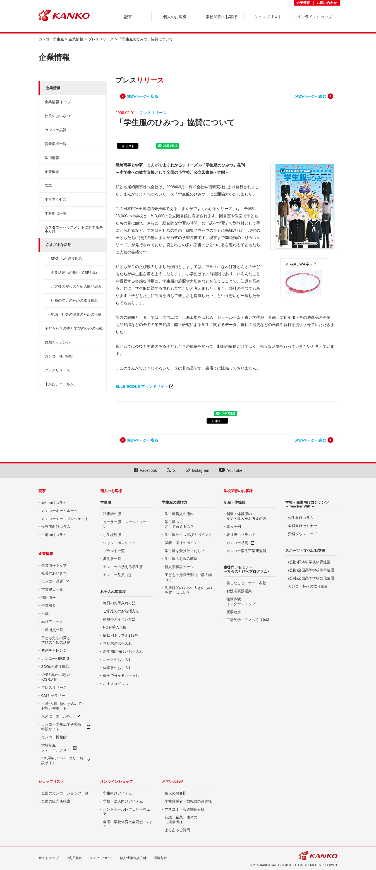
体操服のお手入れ (117, 668)
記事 (42, 491)
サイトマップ (49, 858)
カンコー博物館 (54, 737)
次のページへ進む (310, 96)
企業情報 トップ (58, 102)
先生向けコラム (54, 503)
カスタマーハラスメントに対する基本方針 (74, 229)
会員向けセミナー (302, 526)
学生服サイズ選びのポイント (188, 535)
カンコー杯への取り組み (308, 586)
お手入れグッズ (115, 684)
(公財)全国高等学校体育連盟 (311, 570)
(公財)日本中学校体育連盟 (309, 562)
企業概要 (52, 172)
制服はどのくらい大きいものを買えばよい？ (188, 590)
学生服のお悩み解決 (181, 559)
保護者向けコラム (55, 527)
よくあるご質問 (177, 830)
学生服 (105, 502)
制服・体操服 (234, 502)
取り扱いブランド (240, 535)
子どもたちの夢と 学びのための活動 (55, 640)
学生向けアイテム (117, 793)
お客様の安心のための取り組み (76, 286)
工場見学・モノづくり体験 (248, 620)
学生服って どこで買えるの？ (179, 524)
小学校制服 (112, 535)
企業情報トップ (54, 565)
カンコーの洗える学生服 (123, 567)
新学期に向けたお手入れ (123, 651)
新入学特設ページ (179, 567)
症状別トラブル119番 (120, 635)
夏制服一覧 (112, 559)
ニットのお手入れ (117, 660)
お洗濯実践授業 (239, 591)
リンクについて (101, 858)
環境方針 (160, 858)
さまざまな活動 (58, 245)
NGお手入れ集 (115, 627)
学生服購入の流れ (179, 514)
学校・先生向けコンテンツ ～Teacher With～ (307, 504)
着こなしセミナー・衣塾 (246, 583)
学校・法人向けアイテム (123, 801)
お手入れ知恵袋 (113, 591)
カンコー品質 (55, 130)
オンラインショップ (116, 781)
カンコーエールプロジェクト (64, 519)
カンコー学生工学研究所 (246, 551)
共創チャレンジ (57, 342)
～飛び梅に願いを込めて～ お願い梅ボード (63, 706)
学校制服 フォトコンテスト (55, 747)
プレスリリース (57, 370)
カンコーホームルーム (59, 511)
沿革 (48, 185)
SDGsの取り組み (55, 666)
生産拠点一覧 (55, 213)
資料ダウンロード (302, 534)
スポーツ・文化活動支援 (305, 550)
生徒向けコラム (54, 535)
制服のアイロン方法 (119, 619)
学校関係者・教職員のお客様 (188, 801)
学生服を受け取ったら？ (185, 551)
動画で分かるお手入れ (121, 675)
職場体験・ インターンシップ (240, 601)
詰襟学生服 (112, 514)
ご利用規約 (74, 858)
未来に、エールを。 (61, 384)
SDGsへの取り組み (66, 259)
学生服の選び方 (174, 502)
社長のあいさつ (57, 116)
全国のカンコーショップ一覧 (64, 793)
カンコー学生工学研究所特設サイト (61, 726)
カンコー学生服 (51, 39)
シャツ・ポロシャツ (119, 543)
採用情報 (52, 158)
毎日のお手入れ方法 (119, 603)
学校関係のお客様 (238, 491)
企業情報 (303, 3)
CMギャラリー (53, 695)
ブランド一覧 (114, 551)
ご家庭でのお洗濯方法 (121, 611)
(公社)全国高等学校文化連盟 (311, 578)
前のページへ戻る (142, 96)
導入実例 (233, 527)
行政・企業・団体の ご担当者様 (181, 819)
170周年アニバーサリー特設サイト (62, 760)
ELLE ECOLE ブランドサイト (142, 386)
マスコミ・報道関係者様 (185, 809)
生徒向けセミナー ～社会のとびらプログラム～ (247, 569)
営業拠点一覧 (55, 144)
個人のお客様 (111, 491)
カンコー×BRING (59, 356)
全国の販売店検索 (55, 801)
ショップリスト (51, 781)
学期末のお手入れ (117, 643)
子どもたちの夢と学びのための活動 (74, 328)
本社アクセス (55, 199)
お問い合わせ (327, 3)
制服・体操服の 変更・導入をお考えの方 (246, 516)
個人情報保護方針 (133, 858)
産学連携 (233, 612)
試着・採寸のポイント (183, 543)
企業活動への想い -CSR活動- (74, 272)
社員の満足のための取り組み (74, 300)
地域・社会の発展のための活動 (76, 314)
